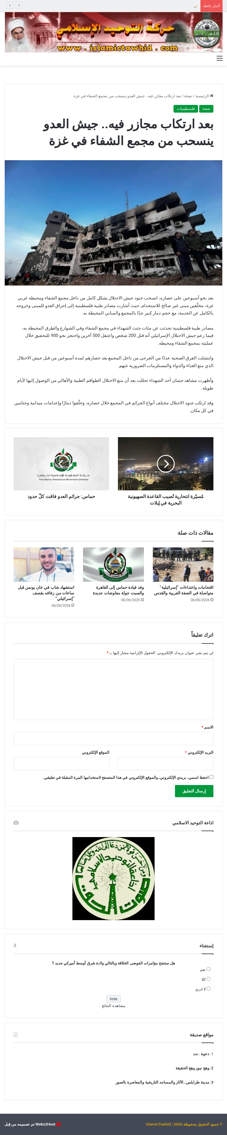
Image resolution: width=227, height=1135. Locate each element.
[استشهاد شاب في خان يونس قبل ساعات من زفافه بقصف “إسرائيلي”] (44, 564)
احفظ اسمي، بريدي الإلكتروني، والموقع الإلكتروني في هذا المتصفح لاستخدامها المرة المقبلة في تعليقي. (126, 777)
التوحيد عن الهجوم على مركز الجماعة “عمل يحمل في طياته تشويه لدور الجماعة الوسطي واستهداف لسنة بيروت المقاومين (99, 6)
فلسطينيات (186, 108)
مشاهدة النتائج (113, 1005)
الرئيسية (204, 96)
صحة (188, 96)
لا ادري (200, 989)
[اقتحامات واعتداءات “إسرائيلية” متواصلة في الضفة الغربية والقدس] (183, 564)
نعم (203, 969)
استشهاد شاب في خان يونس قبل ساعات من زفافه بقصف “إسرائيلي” (46, 593)
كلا (204, 979)
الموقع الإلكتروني (95, 752)
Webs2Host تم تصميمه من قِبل (29, 1124)
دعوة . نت (201, 1054)
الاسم (207, 727)
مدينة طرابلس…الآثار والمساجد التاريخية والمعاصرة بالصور (162, 1082)
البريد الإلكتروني (199, 752)
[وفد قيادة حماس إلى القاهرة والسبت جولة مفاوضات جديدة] (113, 564)
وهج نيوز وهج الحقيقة (192, 1068)
